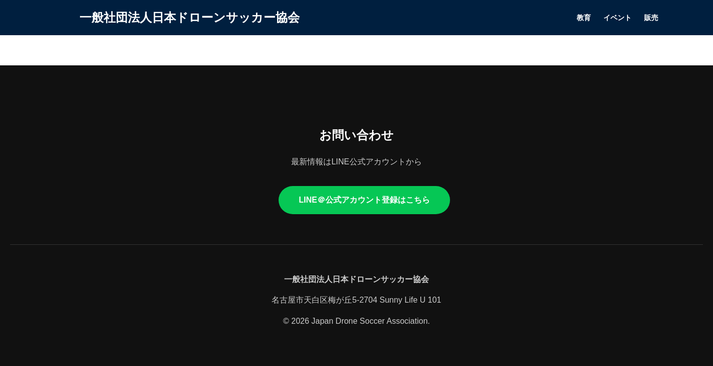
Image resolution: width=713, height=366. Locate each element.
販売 (651, 18)
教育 (584, 18)
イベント (617, 18)
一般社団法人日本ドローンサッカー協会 (189, 17)
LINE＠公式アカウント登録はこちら (364, 200)
